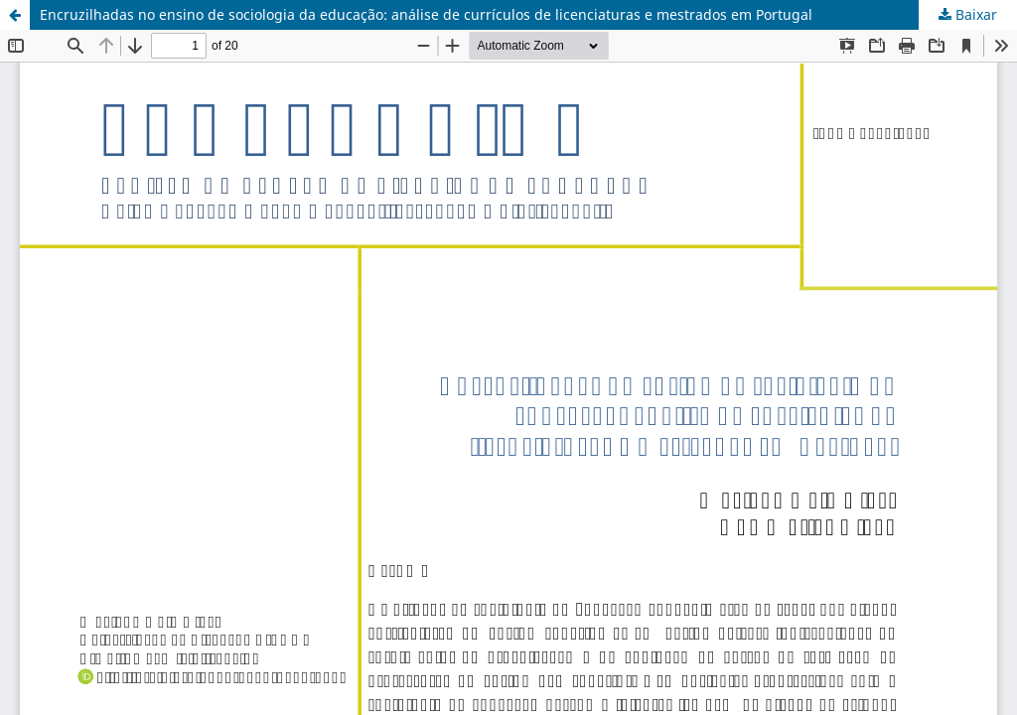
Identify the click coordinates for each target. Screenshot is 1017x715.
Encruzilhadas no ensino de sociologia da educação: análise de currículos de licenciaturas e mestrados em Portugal (426, 14)
